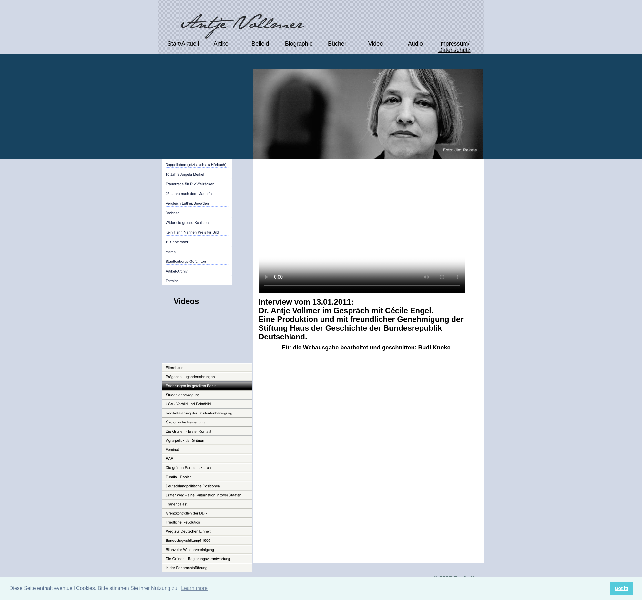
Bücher (337, 43)
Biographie (299, 43)
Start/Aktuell (183, 43)
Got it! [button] (621, 588)
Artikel (221, 43)
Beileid (260, 43)
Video (375, 43)
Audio (415, 43)
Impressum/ (454, 43)
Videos (186, 301)
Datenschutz (454, 50)
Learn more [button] (194, 588)
